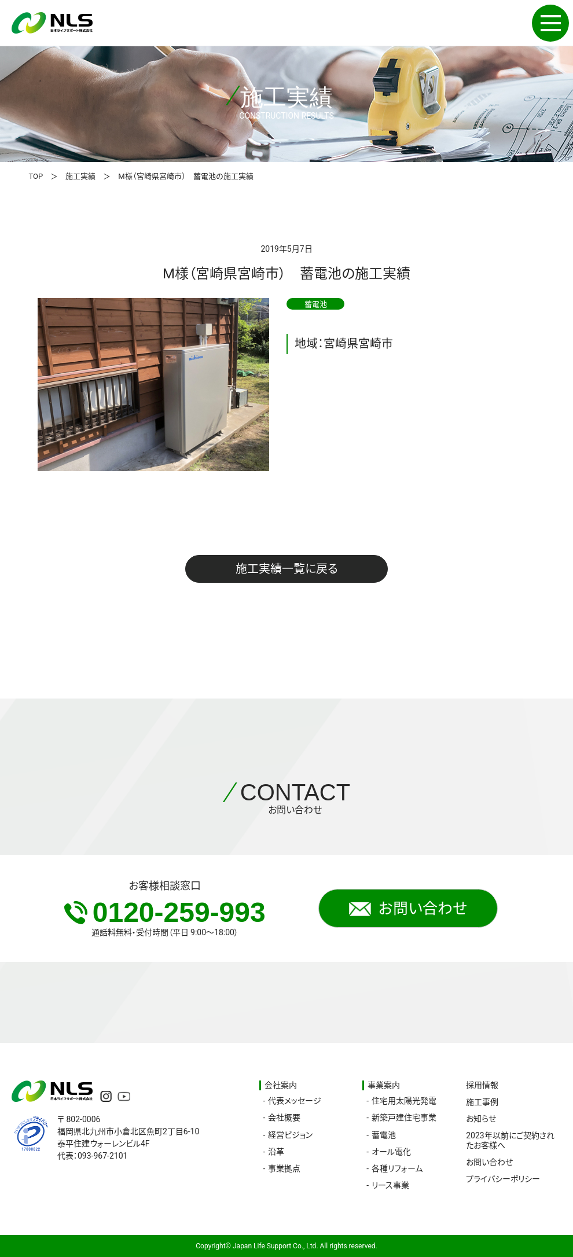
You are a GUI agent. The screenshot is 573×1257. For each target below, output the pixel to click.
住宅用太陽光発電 (404, 1100)
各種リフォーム (397, 1168)
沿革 (276, 1151)
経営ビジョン (290, 1135)
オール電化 (391, 1151)
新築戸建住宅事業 (404, 1117)
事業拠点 (284, 1168)
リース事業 (390, 1185)
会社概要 (284, 1117)
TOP (36, 176)
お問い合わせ (408, 908)
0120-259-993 (165, 912)
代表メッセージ (294, 1100)
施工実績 (80, 176)
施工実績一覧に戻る (287, 569)
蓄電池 (384, 1135)
